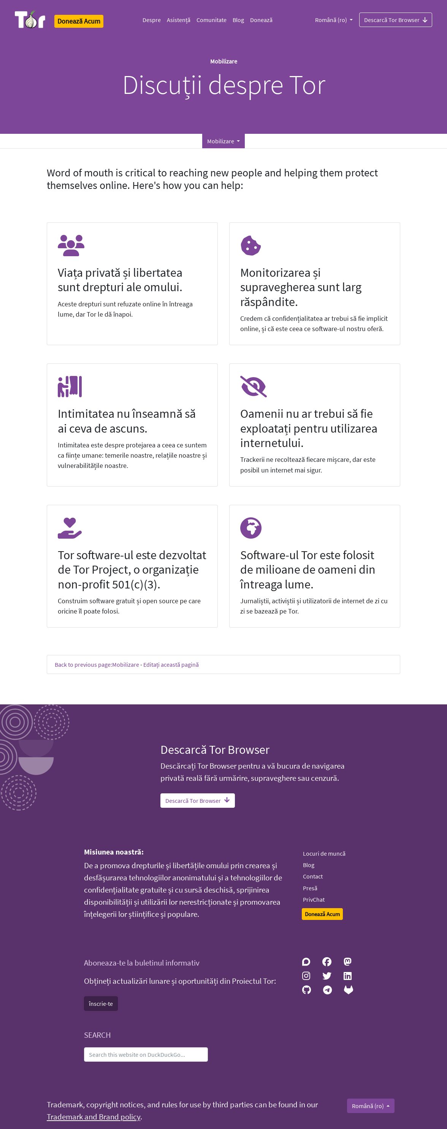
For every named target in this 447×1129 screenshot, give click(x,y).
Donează (261, 20)
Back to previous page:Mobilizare (97, 664)
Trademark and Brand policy (93, 1117)
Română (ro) (331, 20)
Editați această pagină (171, 664)
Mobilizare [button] (221, 141)
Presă (310, 888)
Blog (238, 20)
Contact (313, 876)
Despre (152, 20)
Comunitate (212, 20)
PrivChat (314, 899)
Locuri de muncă (324, 853)
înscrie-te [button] (101, 1003)
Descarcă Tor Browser (395, 19)
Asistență (178, 20)
